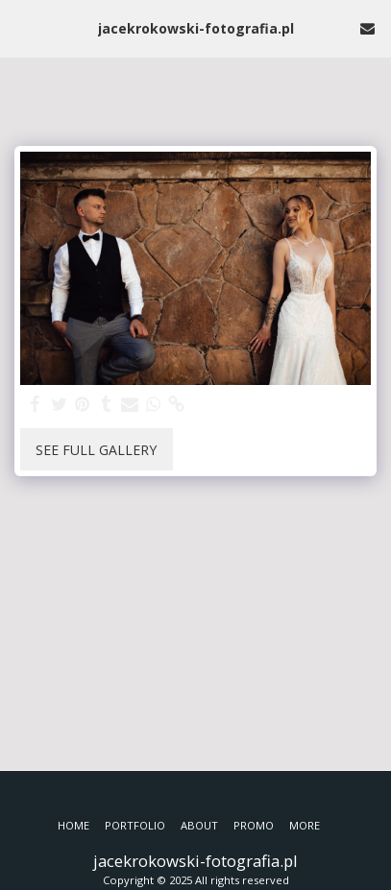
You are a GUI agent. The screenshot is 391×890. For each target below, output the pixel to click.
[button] (21, 27)
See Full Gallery (96, 450)
